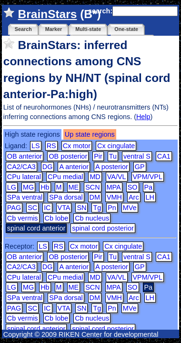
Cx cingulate (116, 146)
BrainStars (47, 14)
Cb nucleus (92, 218)
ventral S (137, 156)
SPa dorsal (65, 197)
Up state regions (90, 134)
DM (95, 197)
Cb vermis (22, 218)
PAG (14, 208)
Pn (112, 208)
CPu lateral (24, 177)
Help (143, 117)
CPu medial (65, 177)
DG (47, 167)
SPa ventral (24, 197)
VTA (64, 208)
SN (81, 208)
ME (74, 187)
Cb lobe (57, 218)
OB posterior (68, 156)
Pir (98, 156)
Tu (113, 156)
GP (140, 167)
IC (47, 208)
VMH (114, 197)
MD (95, 177)
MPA (114, 187)
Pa (148, 187)
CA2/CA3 (21, 167)
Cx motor (76, 146)
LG (11, 187)
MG (28, 187)
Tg (97, 208)
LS (35, 146)
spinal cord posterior (103, 228)
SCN (92, 187)
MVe (130, 208)
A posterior (111, 167)
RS (51, 146)
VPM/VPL (147, 177)
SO (133, 187)
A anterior (74, 167)
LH (150, 197)
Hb (44, 187)
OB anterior (24, 156)
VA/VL (116, 177)
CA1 (164, 156)
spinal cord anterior (36, 329)
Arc (134, 197)
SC (32, 208)
